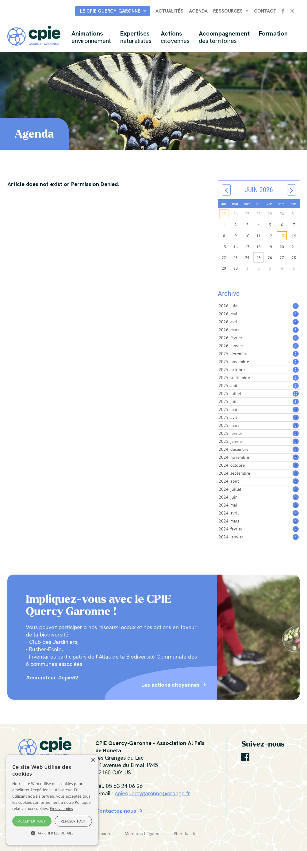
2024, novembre (259, 457)
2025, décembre (259, 353)
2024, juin (259, 497)
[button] (52, 833)
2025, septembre (259, 377)
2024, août (259, 481)
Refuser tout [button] (73, 821)
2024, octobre (259, 465)
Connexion (99, 833)
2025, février (259, 433)
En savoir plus (61, 808)
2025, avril (259, 417)
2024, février (259, 529)
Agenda (198, 11)
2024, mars (259, 521)
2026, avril (259, 322)
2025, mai (259, 409)
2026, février (259, 337)
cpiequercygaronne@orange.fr (152, 793)
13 (282, 235)
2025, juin (259, 401)
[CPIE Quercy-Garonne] (33, 35)
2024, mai (259, 505)
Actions (175, 37)
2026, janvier (259, 345)
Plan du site (185, 833)
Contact (265, 11)
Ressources (228, 11)
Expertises (136, 37)
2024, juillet (259, 489)
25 (224, 213)
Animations (91, 37)
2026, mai (259, 314)
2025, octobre (259, 369)
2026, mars (259, 329)
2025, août (259, 385)
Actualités (169, 11)
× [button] (92, 760)
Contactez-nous (115, 810)
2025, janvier (259, 441)
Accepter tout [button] (31, 821)
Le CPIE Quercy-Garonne (110, 11)
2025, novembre (259, 361)
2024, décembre (259, 449)
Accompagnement (224, 37)
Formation (273, 33)
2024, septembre (259, 473)
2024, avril (259, 513)
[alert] (52, 800)
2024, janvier (259, 537)
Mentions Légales (142, 833)
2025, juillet (259, 393)
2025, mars (259, 425)
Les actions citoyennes (170, 684)
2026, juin (259, 306)
